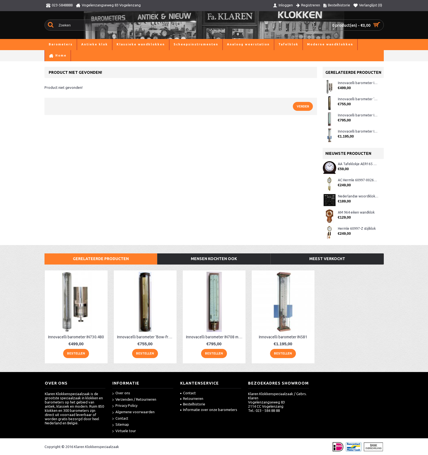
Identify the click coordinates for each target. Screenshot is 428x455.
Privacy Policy (124, 405)
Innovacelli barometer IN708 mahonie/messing (358, 115)
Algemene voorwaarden (133, 412)
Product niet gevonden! (155, 55)
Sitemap (120, 424)
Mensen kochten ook (214, 258)
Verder (303, 106)
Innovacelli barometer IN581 (358, 131)
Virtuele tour (124, 431)
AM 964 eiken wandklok (356, 212)
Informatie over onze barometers (208, 410)
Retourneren (191, 398)
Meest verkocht (327, 258)
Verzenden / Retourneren (134, 399)
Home (49, 55)
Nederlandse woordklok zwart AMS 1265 (358, 196)
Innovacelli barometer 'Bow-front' (358, 99)
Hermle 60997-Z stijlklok (357, 228)
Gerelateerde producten (101, 258)
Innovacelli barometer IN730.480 (358, 83)
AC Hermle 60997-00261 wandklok (358, 180)
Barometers (68, 55)
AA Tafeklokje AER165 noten (358, 164)
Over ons (121, 393)
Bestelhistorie (192, 404)
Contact (120, 418)
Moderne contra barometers (107, 55)
